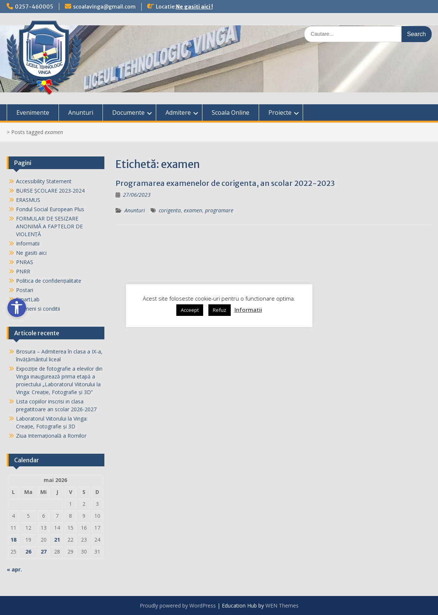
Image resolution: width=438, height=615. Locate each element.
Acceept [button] (190, 310)
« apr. (14, 569)
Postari (24, 290)
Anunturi (80, 112)
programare (219, 210)
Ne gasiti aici (31, 252)
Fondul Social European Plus (50, 209)
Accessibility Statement (44, 181)
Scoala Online (230, 112)
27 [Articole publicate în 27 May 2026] (44, 551)
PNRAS (24, 262)
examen (193, 210)
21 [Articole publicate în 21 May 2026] (57, 539)
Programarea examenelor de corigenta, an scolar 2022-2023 (225, 183)
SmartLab (28, 299)
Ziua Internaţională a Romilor (51, 435)
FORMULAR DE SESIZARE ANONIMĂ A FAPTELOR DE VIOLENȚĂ (49, 226)
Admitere (178, 112)
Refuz (219, 310)
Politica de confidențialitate (48, 280)
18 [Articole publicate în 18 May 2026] (13, 539)
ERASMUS (28, 199)
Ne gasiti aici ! (194, 6)
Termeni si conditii (38, 308)
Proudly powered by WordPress (178, 605)
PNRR (23, 271)
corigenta (170, 210)
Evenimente (32, 112)
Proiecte (280, 112)
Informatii (28, 243)
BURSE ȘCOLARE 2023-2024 (50, 190)
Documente (128, 112)
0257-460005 (34, 6)
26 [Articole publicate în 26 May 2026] (28, 551)
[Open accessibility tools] (16, 307)
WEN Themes (282, 605)
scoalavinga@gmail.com (104, 6)
